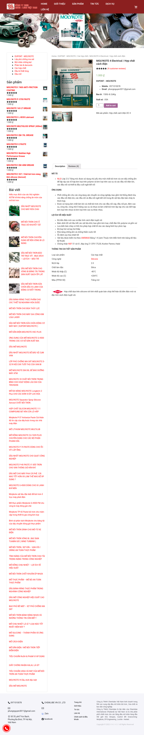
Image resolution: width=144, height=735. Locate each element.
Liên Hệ (77, 713)
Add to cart (111, 105)
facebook (47, 719)
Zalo (45, 713)
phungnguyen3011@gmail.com (21, 709)
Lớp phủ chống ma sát (24, 59)
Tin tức (76, 710)
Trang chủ (78, 702)
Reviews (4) (73, 166)
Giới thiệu (77, 706)
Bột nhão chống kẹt (23, 62)
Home (54, 56)
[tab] (60, 166)
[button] (11, 28)
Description (60, 166)
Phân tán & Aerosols (23, 65)
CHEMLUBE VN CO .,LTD (53, 702)
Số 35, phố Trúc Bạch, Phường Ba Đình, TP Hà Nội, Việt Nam (20, 719)
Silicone (94, 259)
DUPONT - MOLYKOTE (24, 56)
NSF (70, 244)
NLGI (59, 179)
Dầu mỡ (18, 74)
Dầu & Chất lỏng (22, 71)
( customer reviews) (116, 68)
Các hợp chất (20, 68)
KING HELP (114, 724)
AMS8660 (85, 238)
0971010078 (15, 702)
